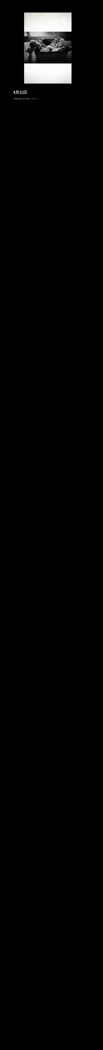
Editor (27, 99)
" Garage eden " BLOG (19, 99)
